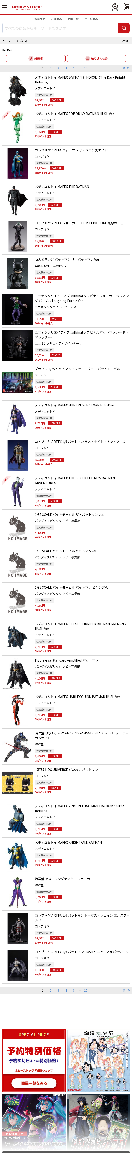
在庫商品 (56, 19)
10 (85, 68)
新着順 (38, 58)
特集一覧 (73, 19)
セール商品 (91, 19)
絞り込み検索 (99, 58)
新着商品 (39, 19)
